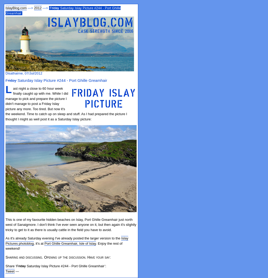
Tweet (10, 271)
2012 (38, 8)
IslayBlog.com (16, 8)
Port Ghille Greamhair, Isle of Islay (70, 243)
